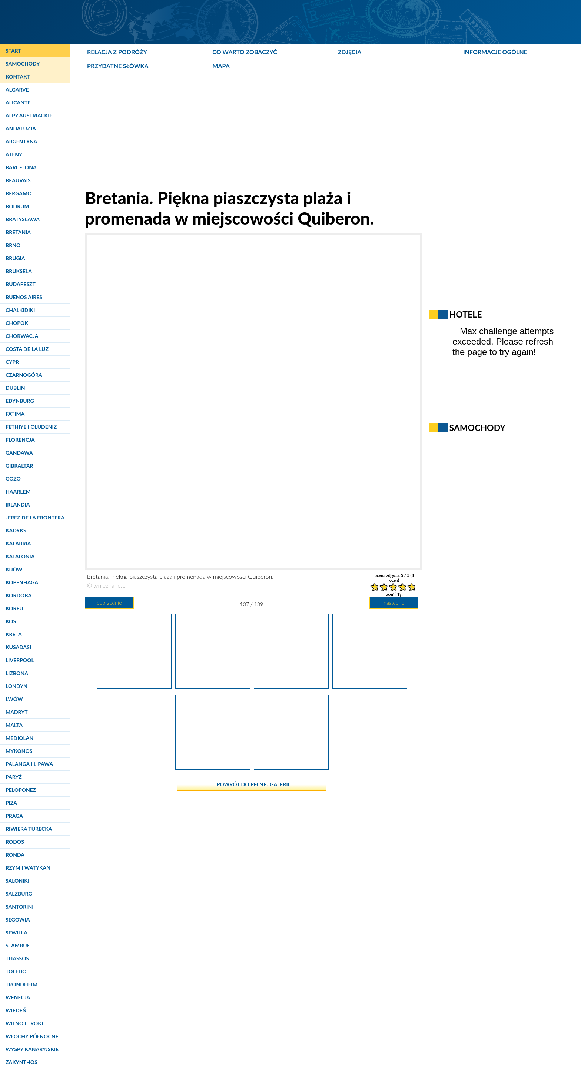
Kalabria (18, 543)
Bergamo (18, 193)
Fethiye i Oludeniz (31, 427)
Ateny (14, 154)
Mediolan (19, 738)
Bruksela (19, 271)
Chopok (17, 323)
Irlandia (18, 504)
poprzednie (109, 603)
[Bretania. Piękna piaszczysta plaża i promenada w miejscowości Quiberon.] (291, 766)
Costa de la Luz (27, 349)
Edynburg (20, 401)
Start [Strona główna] (13, 50)
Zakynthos (21, 1062)
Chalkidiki (20, 310)
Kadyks (16, 530)
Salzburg (19, 893)
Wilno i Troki (24, 1023)
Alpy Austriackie (29, 115)
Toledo (16, 971)
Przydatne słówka (118, 65)
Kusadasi (18, 647)
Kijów (14, 569)
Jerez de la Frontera (35, 517)
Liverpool (20, 660)
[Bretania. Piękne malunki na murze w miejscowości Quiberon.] (212, 766)
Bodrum (17, 206)
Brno (13, 245)
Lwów (14, 699)
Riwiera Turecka (29, 829)
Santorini (19, 906)
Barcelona (21, 167)
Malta (14, 725)
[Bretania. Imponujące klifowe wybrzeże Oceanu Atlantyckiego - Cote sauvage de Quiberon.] (134, 685)
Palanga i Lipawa (29, 764)
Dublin (15, 388)
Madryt (17, 712)
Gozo (13, 478)
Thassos (17, 958)
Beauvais (18, 180)
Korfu (14, 608)
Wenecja (18, 997)
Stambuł (18, 945)
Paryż (14, 777)
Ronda (15, 854)
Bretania (18, 232)
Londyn (16, 686)
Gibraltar (19, 465)
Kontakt (18, 76)
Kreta (14, 634)
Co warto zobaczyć (244, 51)
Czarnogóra (24, 375)
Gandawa (19, 452)
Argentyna (21, 141)
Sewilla (16, 932)
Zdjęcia (350, 51)
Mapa (220, 65)
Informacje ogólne (495, 51)
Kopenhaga (22, 582)
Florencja (20, 439)
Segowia (18, 919)
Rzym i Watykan (28, 867)
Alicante (18, 102)
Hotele (465, 314)
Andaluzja (21, 128)
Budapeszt (21, 284)
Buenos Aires (24, 297)
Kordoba (18, 595)
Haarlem (18, 491)
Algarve (17, 89)
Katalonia (20, 556)
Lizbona (17, 673)
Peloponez (21, 790)
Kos (11, 621)
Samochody (23, 63)
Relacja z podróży (117, 51)
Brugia (15, 258)
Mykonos (19, 751)
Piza (11, 803)
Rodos (15, 842)
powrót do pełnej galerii (253, 784)
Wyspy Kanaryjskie (32, 1049)
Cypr (12, 362)
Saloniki (17, 880)
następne (394, 603)
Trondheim (21, 984)
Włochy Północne (32, 1036)
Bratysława (23, 219)
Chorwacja (22, 336)
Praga (14, 816)
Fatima (15, 414)
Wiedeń (16, 1010)
